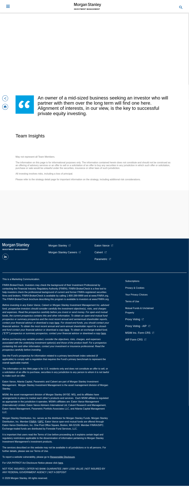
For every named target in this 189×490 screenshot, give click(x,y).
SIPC (41, 421)
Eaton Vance (102, 245)
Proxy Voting (132, 319)
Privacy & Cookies (134, 288)
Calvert (99, 252)
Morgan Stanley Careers (62, 252)
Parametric (101, 259)
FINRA (32, 421)
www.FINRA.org (100, 299)
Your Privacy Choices (137, 294)
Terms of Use (132, 301)
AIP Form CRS (134, 339)
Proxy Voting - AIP (136, 326)
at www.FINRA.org (98, 295)
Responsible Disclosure (62, 457)
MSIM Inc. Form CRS (137, 332)
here (57, 323)
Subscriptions (132, 281)
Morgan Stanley (57, 245)
